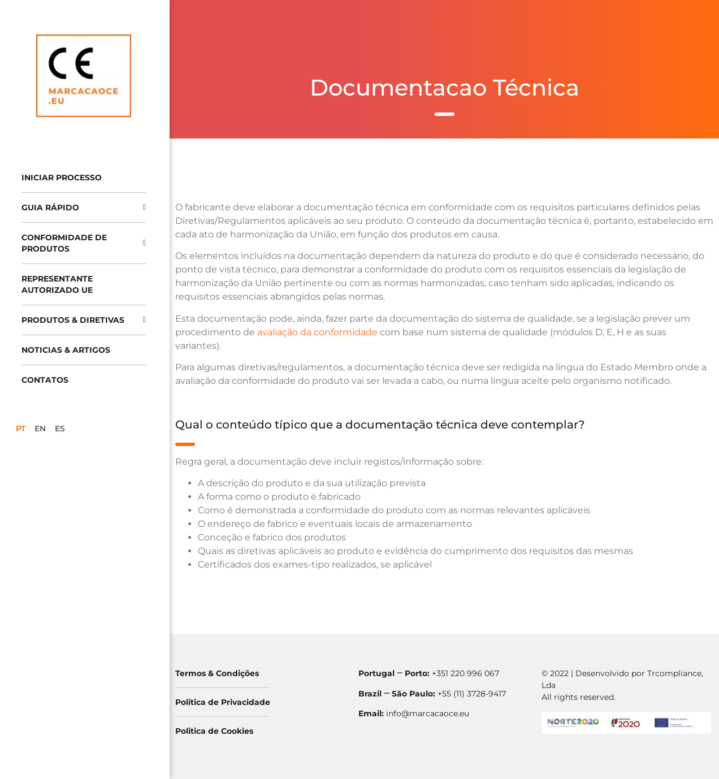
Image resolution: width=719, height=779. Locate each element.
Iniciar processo (61, 177)
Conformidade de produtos (83, 243)
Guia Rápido (83, 207)
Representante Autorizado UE (57, 284)
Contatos (44, 380)
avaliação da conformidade (317, 332)
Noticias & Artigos (65, 350)
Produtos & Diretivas (83, 320)
